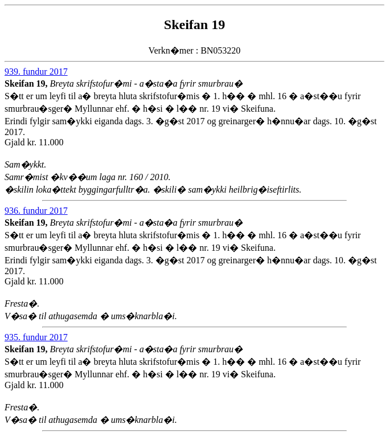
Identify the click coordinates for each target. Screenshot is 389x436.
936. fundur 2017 (36, 210)
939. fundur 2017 (36, 71)
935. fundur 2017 (36, 337)
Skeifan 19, (27, 83)
